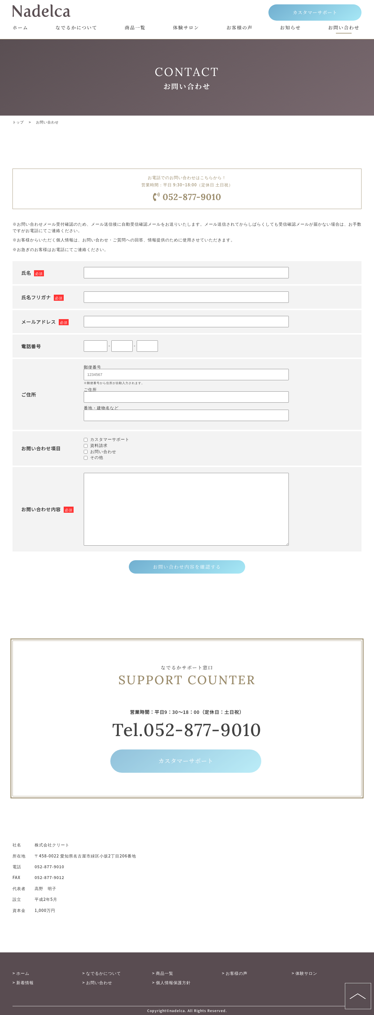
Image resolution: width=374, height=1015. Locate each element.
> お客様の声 (234, 973)
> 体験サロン (304, 973)
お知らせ (290, 28)
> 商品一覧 (162, 973)
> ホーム (21, 973)
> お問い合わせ (97, 982)
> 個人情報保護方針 (171, 982)
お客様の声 (240, 28)
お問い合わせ (343, 28)
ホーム (20, 28)
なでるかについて (76, 28)
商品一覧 (135, 28)
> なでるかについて (101, 973)
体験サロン (186, 28)
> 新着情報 (23, 982)
